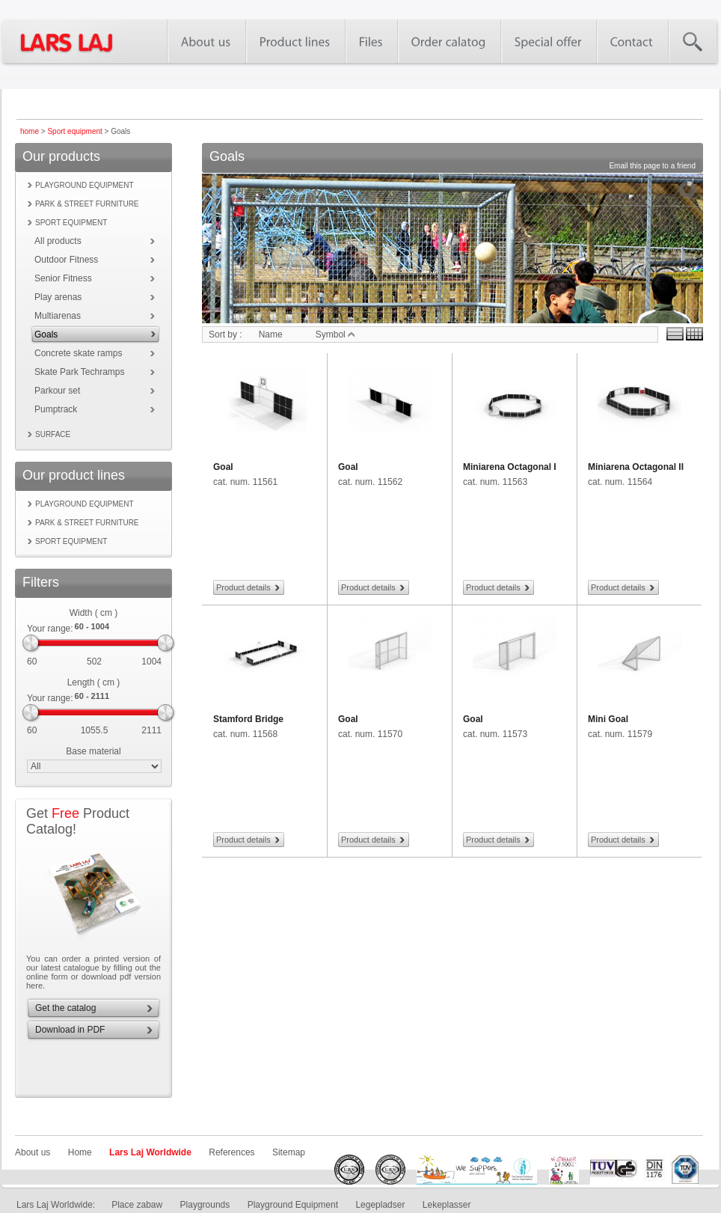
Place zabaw (136, 1205)
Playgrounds (205, 1205)
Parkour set (57, 390)
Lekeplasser (447, 1205)
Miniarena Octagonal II (636, 467)
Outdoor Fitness (66, 259)
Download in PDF (70, 1029)
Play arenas (58, 297)
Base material (93, 751)
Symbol (335, 334)
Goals (46, 334)
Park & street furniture (87, 204)
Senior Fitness (63, 278)
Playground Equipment (293, 1205)
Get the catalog (65, 1008)
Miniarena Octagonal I (509, 467)
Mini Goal (608, 719)
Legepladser (380, 1205)
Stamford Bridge (248, 719)
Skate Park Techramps (79, 372)
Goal (223, 467)
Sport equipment (74, 131)
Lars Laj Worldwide (150, 1152)
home (29, 131)
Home (80, 1152)
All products (58, 241)
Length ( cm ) (93, 682)
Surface (52, 434)
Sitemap (288, 1152)
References (231, 1152)
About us (32, 1152)
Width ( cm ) (94, 613)
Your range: (50, 628)
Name (271, 334)
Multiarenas (57, 316)
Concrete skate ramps (78, 353)
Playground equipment (84, 185)
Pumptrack (55, 409)
